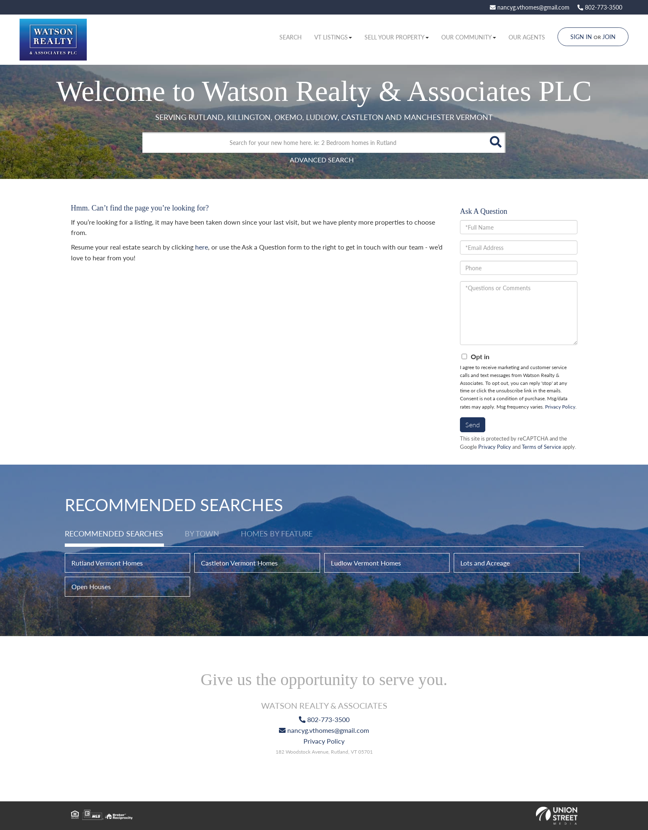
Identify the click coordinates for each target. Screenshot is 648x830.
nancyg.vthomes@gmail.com (530, 7)
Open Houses (91, 586)
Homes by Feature (277, 533)
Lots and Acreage (485, 563)
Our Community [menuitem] (468, 37)
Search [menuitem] (290, 37)
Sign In (581, 36)
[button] (495, 142)
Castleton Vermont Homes (239, 563)
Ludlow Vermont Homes (366, 563)
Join (609, 36)
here (201, 247)
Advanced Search (322, 160)
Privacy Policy (560, 407)
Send (472, 424)
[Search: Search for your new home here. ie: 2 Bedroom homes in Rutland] (313, 142)
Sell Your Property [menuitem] (396, 37)
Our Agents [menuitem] (527, 37)
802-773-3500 (599, 7)
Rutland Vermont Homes (107, 563)
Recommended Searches (114, 533)
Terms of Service (541, 446)
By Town (202, 533)
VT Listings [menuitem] (333, 37)
